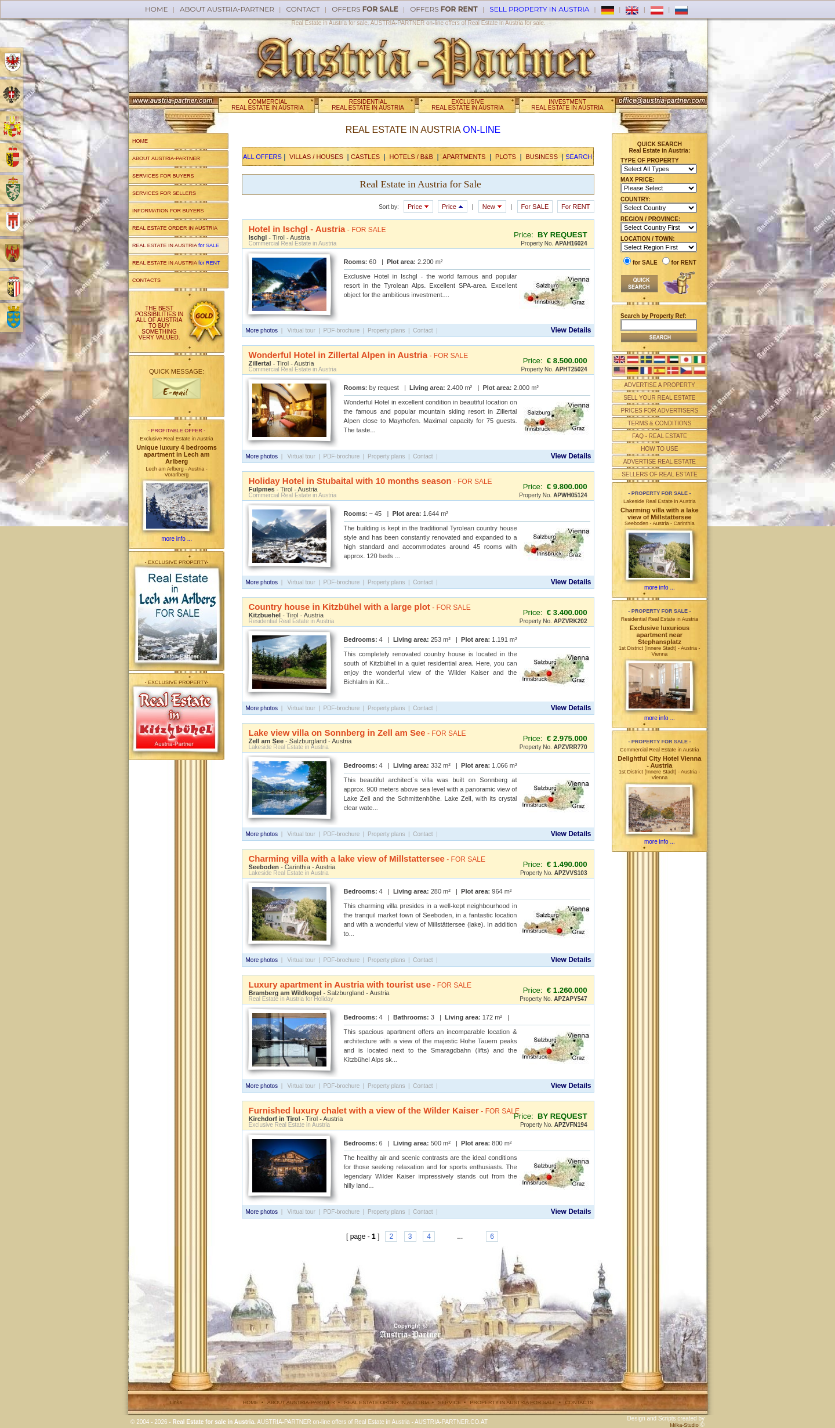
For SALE (535, 206)
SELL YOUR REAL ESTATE (659, 398)
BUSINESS (541, 156)
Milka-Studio (684, 1425)
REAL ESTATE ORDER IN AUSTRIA (174, 228)
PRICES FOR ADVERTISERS (659, 410)
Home (156, 9)
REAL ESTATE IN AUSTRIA (175, 245)
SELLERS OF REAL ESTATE (659, 474)
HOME (140, 141)
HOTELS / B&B (411, 156)
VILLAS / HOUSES (316, 156)
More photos (262, 330)
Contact (303, 9)
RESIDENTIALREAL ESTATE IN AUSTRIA (368, 105)
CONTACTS (146, 280)
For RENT (575, 206)
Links (176, 1402)
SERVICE (449, 1402)
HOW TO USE (659, 449)
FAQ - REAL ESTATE (659, 436)
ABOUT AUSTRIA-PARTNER (166, 158)
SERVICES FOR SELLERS (164, 193)
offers (365, 9)
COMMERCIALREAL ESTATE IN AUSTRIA (267, 105)
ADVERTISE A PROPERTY (659, 385)
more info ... (176, 539)
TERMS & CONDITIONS (659, 423)
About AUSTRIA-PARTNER (227, 9)
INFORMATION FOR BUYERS (168, 211)
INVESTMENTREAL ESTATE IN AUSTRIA (567, 105)
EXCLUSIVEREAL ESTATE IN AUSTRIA (467, 105)
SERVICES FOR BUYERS (163, 176)
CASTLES (365, 156)
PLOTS (505, 156)
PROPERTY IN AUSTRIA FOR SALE (513, 1402)
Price (418, 206)
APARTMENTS (463, 156)
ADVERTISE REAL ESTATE (659, 461)
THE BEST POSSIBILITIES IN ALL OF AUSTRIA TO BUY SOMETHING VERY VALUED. (159, 323)
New (492, 206)
